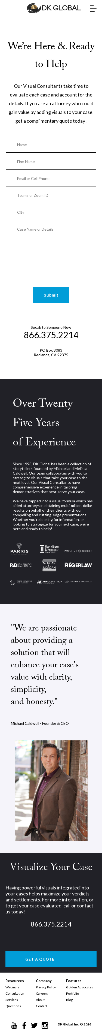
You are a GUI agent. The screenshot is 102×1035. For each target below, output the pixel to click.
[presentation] (51, 254)
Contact (41, 1006)
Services (11, 1000)
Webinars (12, 987)
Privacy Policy (46, 987)
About (40, 1000)
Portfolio (72, 993)
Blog (69, 1000)
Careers (42, 993)
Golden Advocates (79, 987)
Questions (13, 1006)
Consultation (14, 993)
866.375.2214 (51, 335)
